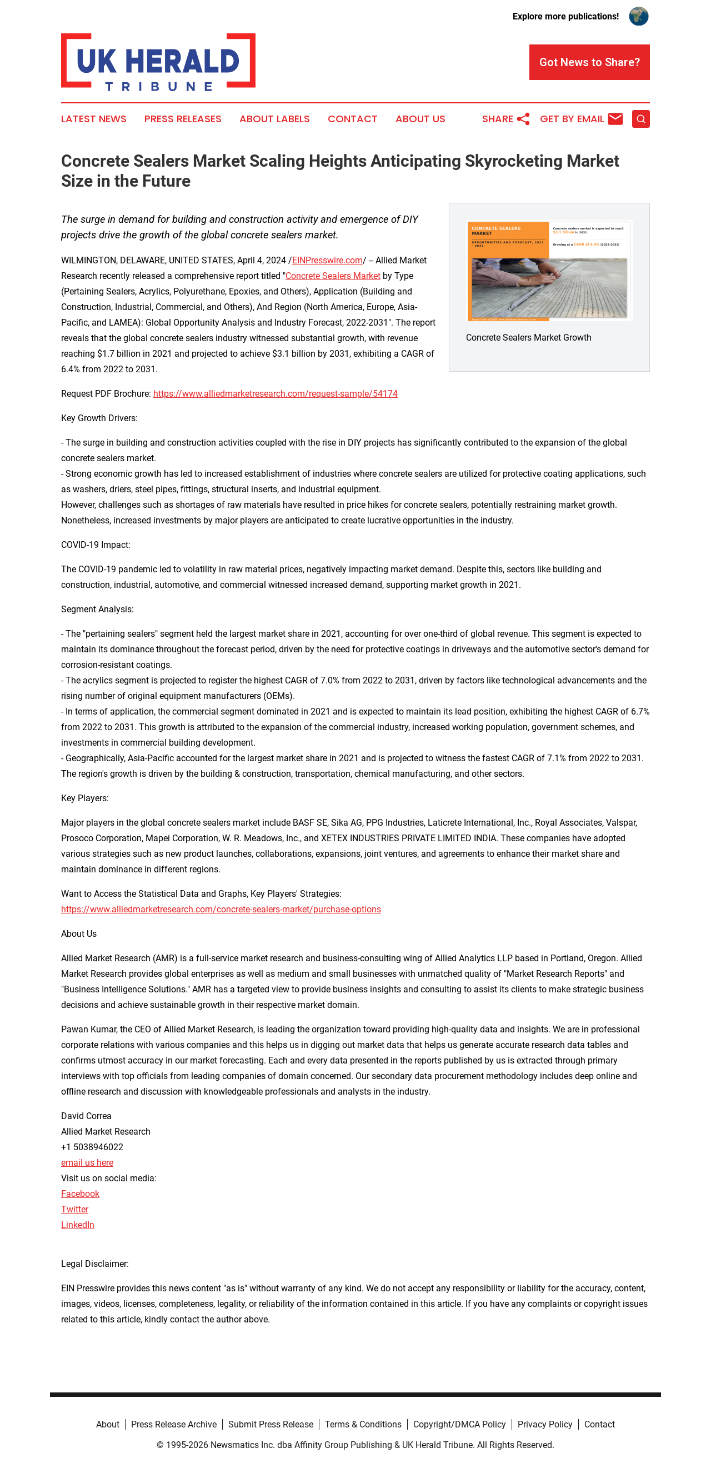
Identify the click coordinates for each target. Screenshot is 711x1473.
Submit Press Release (270, 1424)
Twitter (74, 1209)
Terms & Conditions (363, 1424)
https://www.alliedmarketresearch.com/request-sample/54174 (275, 393)
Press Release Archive (174, 1424)
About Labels (274, 119)
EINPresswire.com (327, 260)
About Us (420, 119)
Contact (353, 119)
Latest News (94, 119)
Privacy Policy (545, 1424)
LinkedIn (77, 1225)
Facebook (80, 1194)
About (107, 1424)
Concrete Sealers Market (333, 276)
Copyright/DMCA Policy (459, 1424)
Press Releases (183, 119)
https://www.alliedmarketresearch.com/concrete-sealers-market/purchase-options (221, 909)
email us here (87, 1162)
